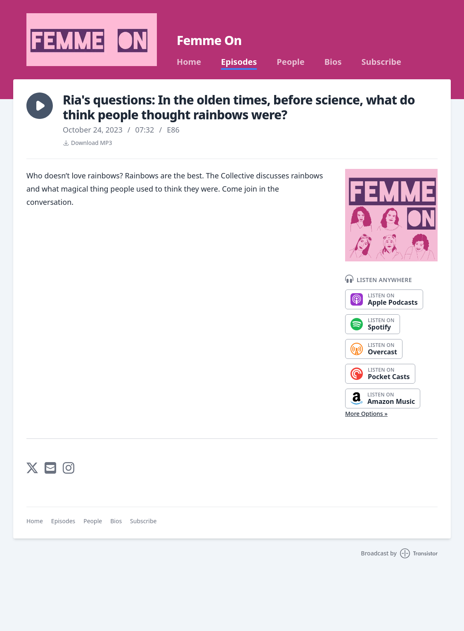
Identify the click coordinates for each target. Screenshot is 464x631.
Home (189, 62)
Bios (333, 62)
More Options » (366, 414)
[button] (39, 106)
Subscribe (382, 62)
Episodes (239, 62)
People (290, 62)
